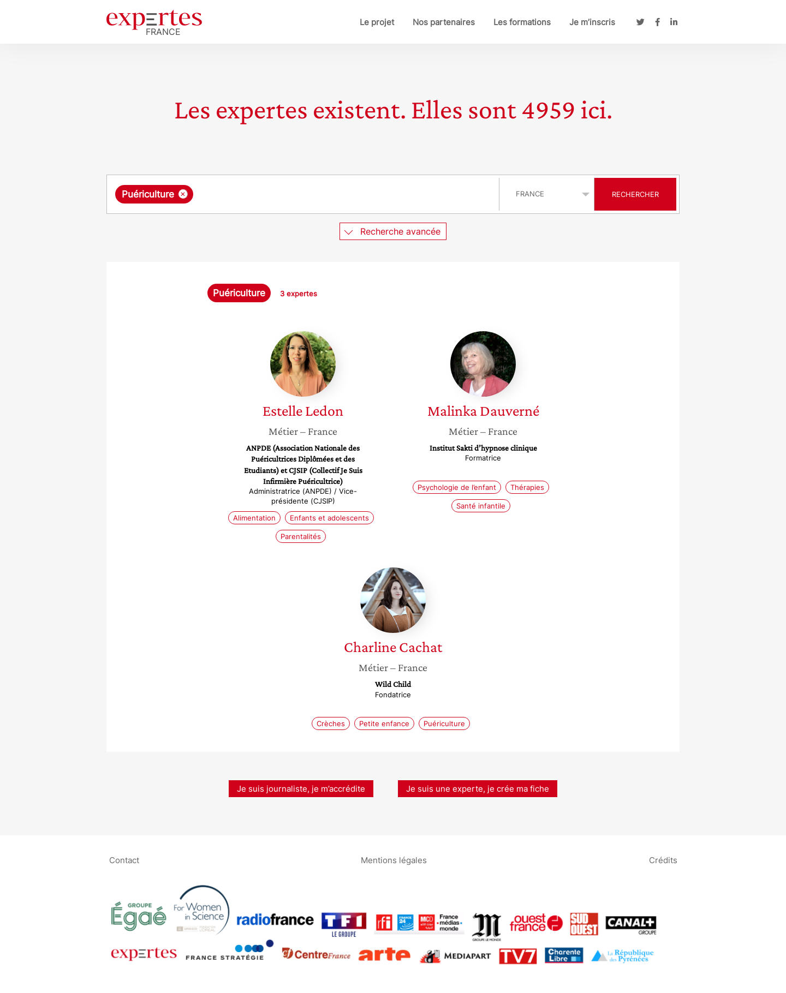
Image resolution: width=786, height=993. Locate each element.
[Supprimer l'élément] (183, 194)
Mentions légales (394, 859)
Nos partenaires (444, 22)
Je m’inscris (592, 22)
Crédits (663, 859)
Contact (124, 859)
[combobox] (304, 194)
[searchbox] (308, 194)
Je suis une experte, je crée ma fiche (477, 788)
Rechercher (635, 194)
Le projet (377, 22)
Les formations (522, 22)
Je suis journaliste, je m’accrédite (301, 788)
